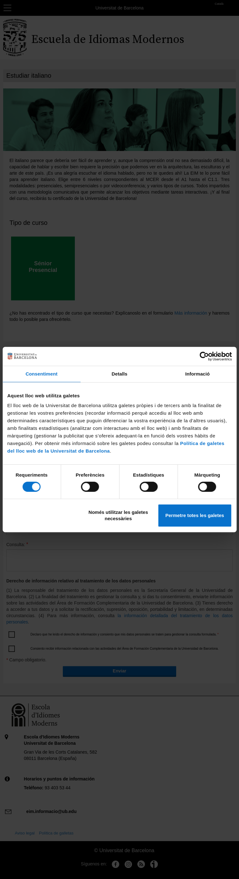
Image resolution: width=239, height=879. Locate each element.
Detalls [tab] (120, 373)
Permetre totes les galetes (194, 515)
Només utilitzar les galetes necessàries (118, 515)
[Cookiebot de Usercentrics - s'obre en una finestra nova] (204, 356)
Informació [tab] (197, 373)
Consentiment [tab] (41, 373)
